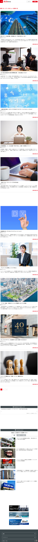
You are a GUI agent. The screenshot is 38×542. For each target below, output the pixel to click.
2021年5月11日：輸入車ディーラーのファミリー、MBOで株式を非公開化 (14, 409)
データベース (5, 537)
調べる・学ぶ (5, 540)
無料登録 (35, 1)
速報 (3, 533)
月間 (23, 435)
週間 (19, 435)
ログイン (29, 1)
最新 (14, 435)
